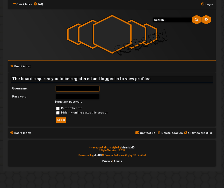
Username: (19, 88)
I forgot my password (68, 101)
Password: (19, 96)
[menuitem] (38, 4)
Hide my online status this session (82, 112)
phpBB (97, 155)
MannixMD (128, 147)
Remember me (69, 108)
